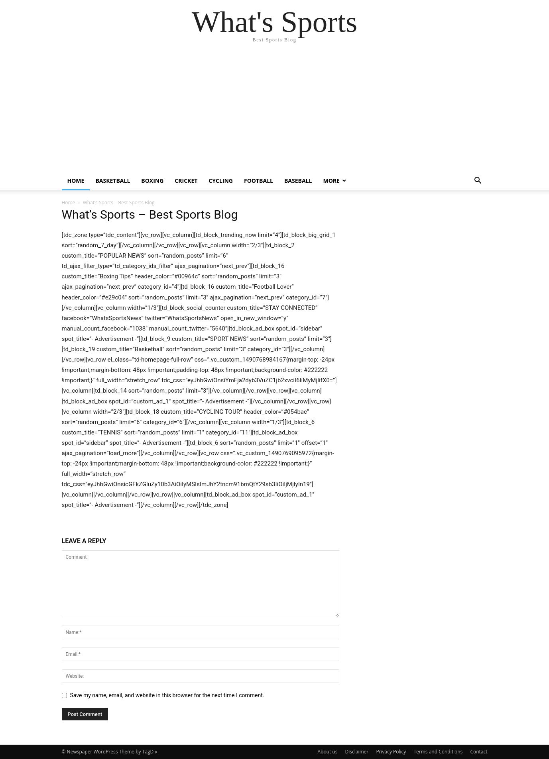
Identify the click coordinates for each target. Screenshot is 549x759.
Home (76, 180)
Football (258, 180)
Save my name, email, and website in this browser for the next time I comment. (167, 695)
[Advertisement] (274, 111)
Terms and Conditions (437, 751)
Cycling (221, 180)
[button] (478, 181)
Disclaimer (357, 751)
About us (327, 751)
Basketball (112, 180)
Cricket (186, 180)
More (331, 180)
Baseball (298, 180)
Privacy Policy (391, 751)
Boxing (152, 180)
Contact (478, 751)
